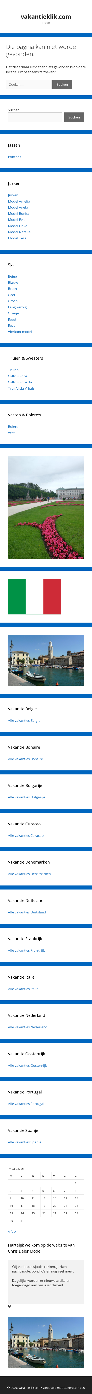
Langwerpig (17, 307)
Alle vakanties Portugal (26, 1103)
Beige (12, 276)
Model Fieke (17, 225)
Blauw (13, 282)
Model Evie (16, 219)
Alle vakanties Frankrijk (26, 950)
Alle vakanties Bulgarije (26, 797)
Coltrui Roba (18, 376)
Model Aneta (18, 207)
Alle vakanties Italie (23, 988)
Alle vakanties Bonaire (25, 759)
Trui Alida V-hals (21, 388)
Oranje (13, 313)
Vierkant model (20, 331)
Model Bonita (18, 213)
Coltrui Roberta (20, 382)
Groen (13, 301)
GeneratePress (74, 1388)
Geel (11, 294)
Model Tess (17, 238)
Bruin (12, 288)
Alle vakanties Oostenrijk (27, 1065)
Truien (13, 370)
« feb (12, 1231)
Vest (11, 432)
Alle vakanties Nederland (27, 1027)
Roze (11, 325)
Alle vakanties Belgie (24, 720)
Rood (12, 319)
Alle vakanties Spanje (24, 1142)
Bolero (13, 426)
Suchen (13, 110)
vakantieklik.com (46, 16)
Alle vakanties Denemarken (29, 873)
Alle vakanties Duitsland (27, 912)
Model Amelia (19, 201)
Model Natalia (19, 232)
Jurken (13, 195)
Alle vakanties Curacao (26, 835)
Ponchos (14, 156)
